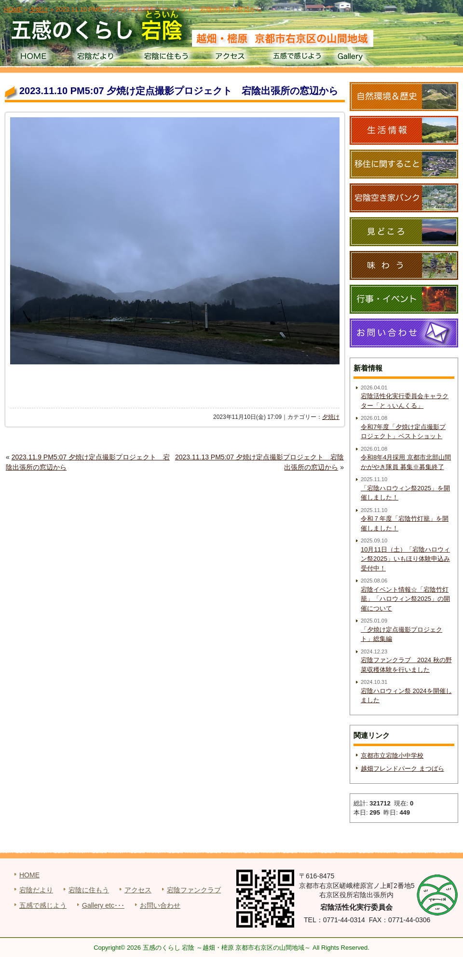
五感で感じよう (297, 57)
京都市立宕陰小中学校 (392, 755)
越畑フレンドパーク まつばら (402, 768)
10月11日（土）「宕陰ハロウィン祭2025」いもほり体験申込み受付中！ (405, 559)
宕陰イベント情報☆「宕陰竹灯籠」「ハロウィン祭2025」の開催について (405, 599)
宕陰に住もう (165, 57)
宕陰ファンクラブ (194, 890)
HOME (33, 57)
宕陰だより (99, 57)
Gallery (363, 57)
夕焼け (331, 417)
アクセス (231, 57)
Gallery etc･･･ (103, 905)
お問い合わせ (160, 905)
